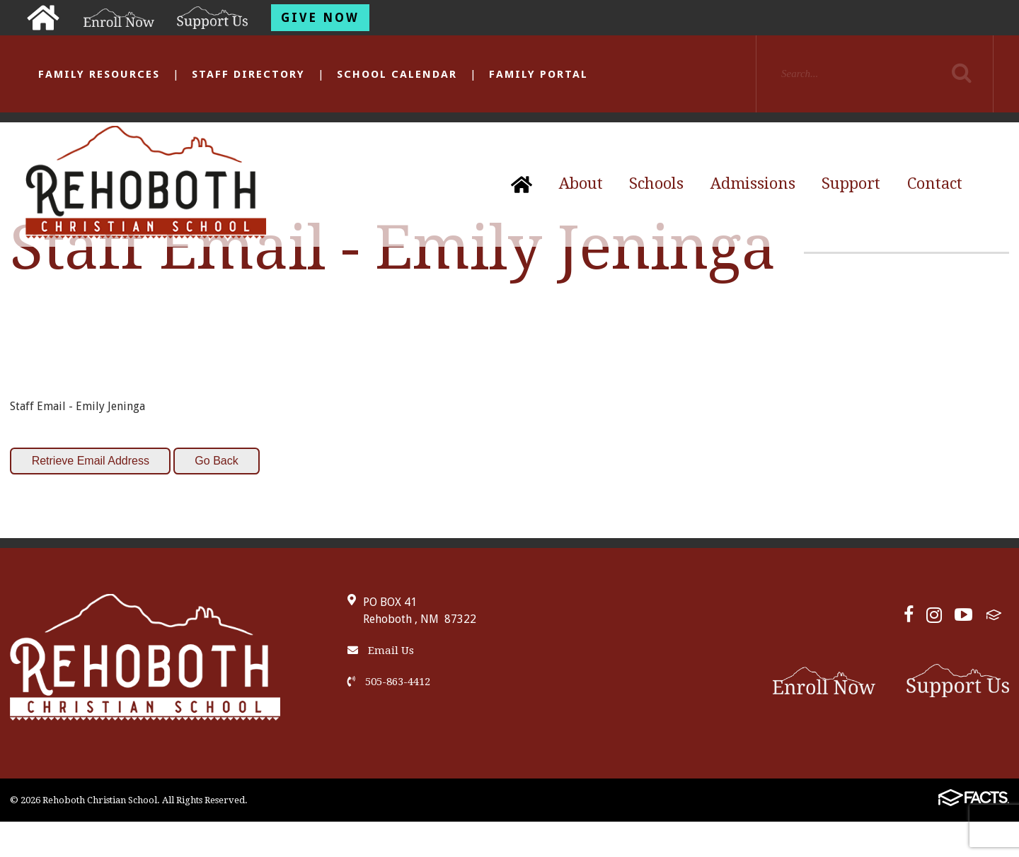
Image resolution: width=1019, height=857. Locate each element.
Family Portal (538, 74)
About (581, 183)
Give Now (320, 18)
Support (851, 183)
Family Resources (99, 74)
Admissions (752, 183)
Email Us (380, 650)
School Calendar (397, 74)
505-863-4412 (388, 681)
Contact (934, 183)
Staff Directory (248, 74)
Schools (656, 183)
